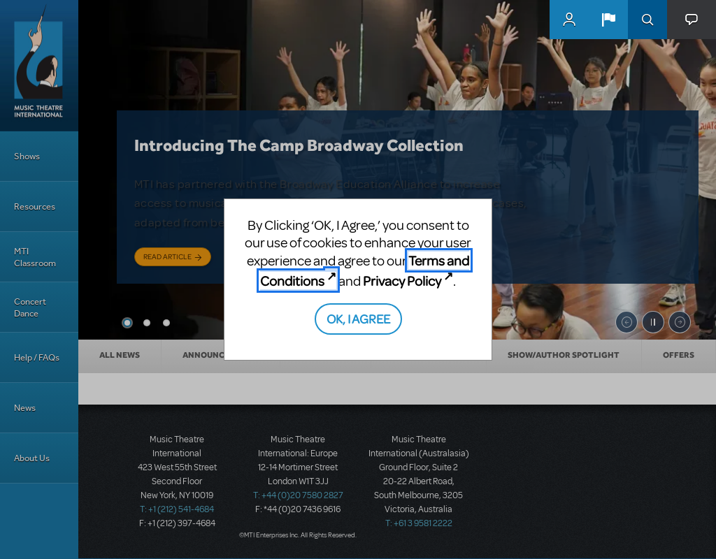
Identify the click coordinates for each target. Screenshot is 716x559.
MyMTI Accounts (569, 19)
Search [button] (647, 19)
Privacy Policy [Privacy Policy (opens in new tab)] (402, 280)
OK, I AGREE (358, 318)
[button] (608, 19)
